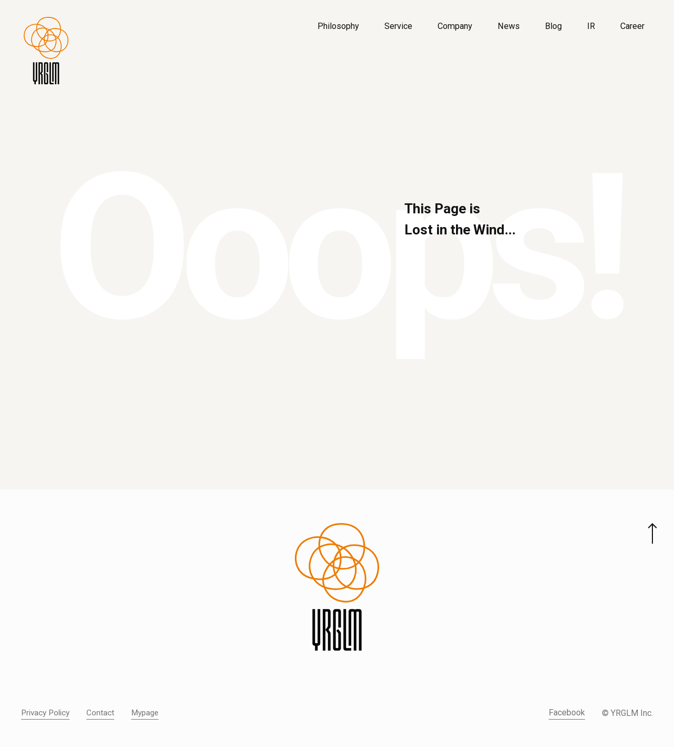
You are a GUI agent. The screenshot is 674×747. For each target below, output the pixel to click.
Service (398, 26)
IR (591, 26)
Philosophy (338, 26)
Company (455, 26)
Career (632, 26)
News (509, 26)
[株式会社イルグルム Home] (46, 50)
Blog (553, 26)
